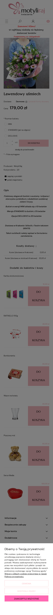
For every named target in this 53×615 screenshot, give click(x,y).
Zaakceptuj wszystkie (26, 599)
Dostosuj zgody (26, 591)
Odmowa (26, 583)
